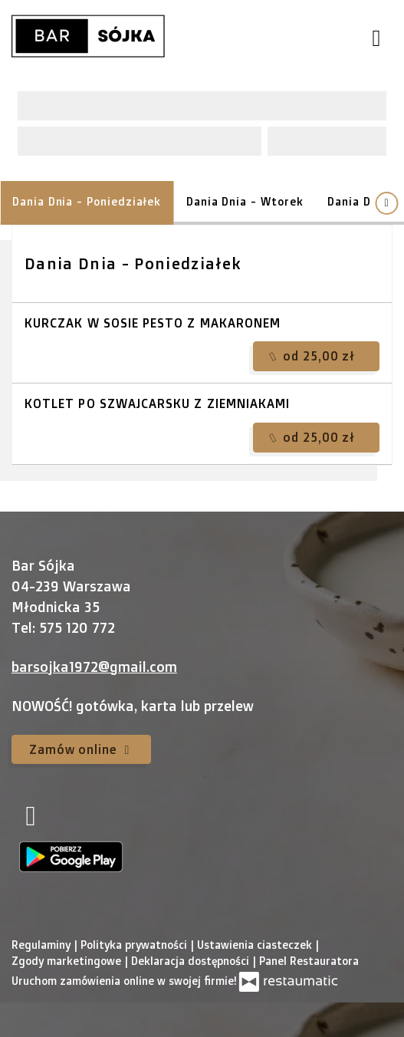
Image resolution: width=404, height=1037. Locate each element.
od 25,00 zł (313, 356)
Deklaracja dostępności (191, 960)
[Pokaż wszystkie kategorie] (386, 203)
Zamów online (81, 749)
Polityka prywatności (135, 944)
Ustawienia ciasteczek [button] (256, 944)
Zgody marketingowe (67, 960)
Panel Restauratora (309, 960)
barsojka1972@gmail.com (94, 666)
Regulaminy (42, 944)
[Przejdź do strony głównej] (88, 37)
